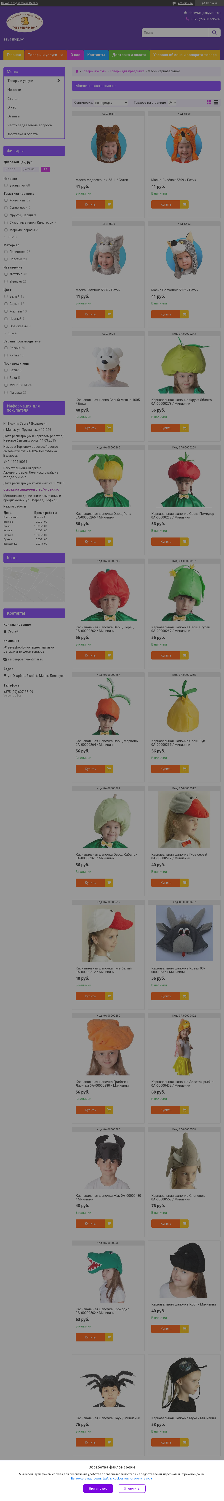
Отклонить (132, 1488)
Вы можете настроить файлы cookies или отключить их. (110, 1478)
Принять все (98, 1488)
